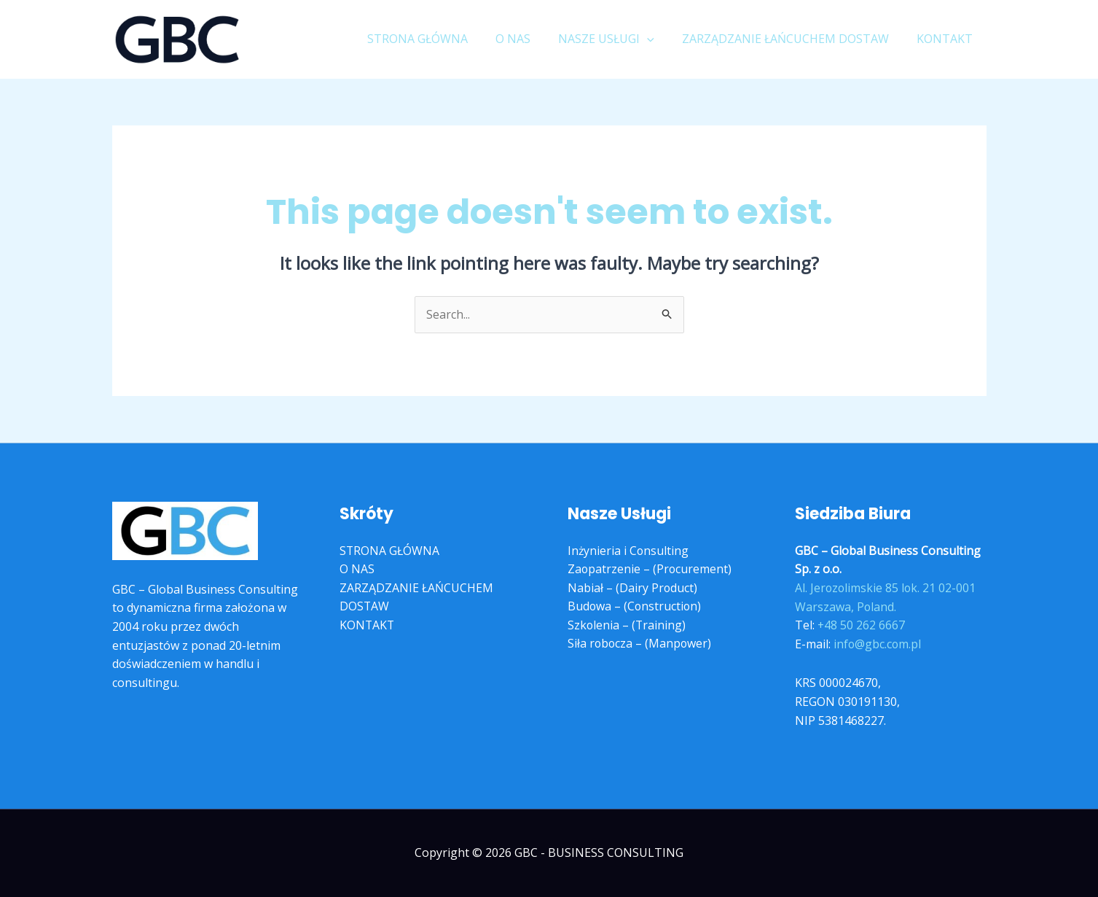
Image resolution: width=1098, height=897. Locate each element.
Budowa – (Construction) (635, 607)
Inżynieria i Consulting (629, 551)
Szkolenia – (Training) (627, 625)
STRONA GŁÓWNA (437, 39)
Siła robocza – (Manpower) (640, 644)
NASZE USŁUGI (617, 39)
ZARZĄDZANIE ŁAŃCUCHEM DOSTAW (792, 39)
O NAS (528, 39)
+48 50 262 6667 (861, 625)
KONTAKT (947, 39)
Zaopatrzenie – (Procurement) (650, 570)
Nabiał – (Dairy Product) (633, 588)
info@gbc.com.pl (878, 644)
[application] (658, 39)
